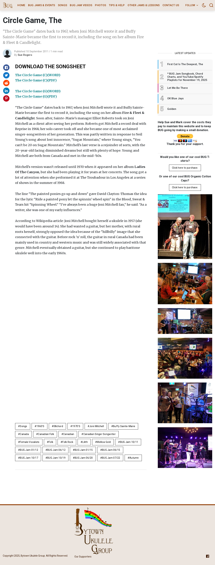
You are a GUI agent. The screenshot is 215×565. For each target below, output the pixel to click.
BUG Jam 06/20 (84, 457)
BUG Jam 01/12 (29, 449)
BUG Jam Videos (81, 5)
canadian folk (46, 434)
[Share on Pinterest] (6, 98)
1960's (40, 426)
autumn (134, 457)
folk (51, 442)
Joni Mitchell (96, 426)
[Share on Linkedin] (6, 91)
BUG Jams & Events (41, 5)
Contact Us (171, 5)
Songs (62, 5)
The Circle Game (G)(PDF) (36, 96)
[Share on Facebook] (6, 67)
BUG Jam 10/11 (129, 442)
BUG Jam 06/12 (56, 449)
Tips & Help (117, 5)
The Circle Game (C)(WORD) (37, 75)
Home (21, 5)
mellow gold (104, 442)
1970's (76, 426)
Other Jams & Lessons (144, 5)
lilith (85, 442)
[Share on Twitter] (6, 75)
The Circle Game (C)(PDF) (36, 80)
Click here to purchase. (185, 167)
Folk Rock (67, 442)
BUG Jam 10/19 (56, 457)
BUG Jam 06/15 (111, 449)
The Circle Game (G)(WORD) (38, 91)
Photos (100, 5)
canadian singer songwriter (99, 434)
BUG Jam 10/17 (29, 457)
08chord (58, 426)
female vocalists (29, 442)
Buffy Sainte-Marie (124, 426)
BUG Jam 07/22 (111, 457)
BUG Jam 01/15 (84, 449)
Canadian (68, 434)
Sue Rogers (25, 54)
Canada (24, 434)
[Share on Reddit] (6, 83)
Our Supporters (82, 556)
